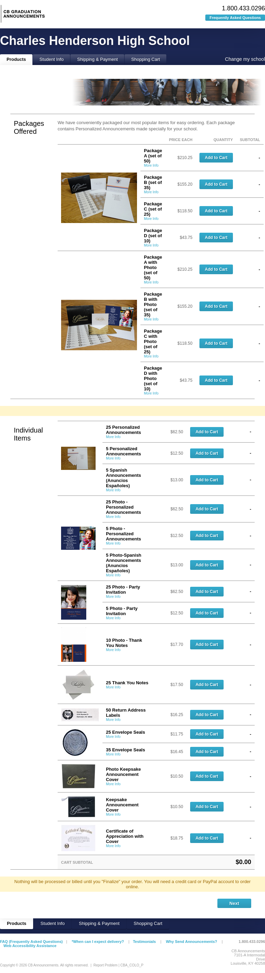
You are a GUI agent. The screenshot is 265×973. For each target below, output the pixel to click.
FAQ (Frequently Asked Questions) (31, 941)
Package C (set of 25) (153, 209)
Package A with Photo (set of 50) (153, 267)
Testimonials (144, 941)
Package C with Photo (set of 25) (153, 341)
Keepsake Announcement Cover (122, 805)
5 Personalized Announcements (123, 451)
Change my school (245, 59)
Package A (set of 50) (153, 156)
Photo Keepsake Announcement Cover (123, 774)
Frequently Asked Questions (235, 18)
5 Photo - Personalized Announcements (123, 533)
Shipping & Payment (97, 59)
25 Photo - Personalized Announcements (123, 507)
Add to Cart (216, 157)
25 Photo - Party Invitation (123, 589)
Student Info (51, 59)
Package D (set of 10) (153, 235)
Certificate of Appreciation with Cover (125, 836)
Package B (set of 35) (153, 182)
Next (234, 903)
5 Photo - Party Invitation (122, 611)
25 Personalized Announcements (123, 430)
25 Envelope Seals (125, 732)
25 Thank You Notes (127, 682)
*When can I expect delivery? (98, 941)
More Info (151, 165)
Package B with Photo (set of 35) (153, 304)
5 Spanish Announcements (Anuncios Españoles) (123, 477)
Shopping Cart (145, 59)
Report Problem (106, 965)
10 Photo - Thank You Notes (124, 643)
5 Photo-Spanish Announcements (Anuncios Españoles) (123, 563)
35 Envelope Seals (125, 749)
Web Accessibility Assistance (30, 946)
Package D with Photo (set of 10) (153, 378)
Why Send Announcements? (191, 941)
